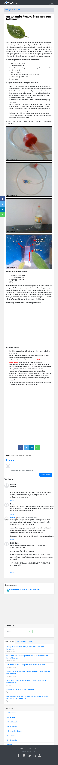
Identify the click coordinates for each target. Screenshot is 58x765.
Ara (30, 631)
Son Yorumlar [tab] (21, 642)
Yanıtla (12, 500)
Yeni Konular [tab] (9, 642)
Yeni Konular (10, 735)
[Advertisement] (29, 400)
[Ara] (16, 631)
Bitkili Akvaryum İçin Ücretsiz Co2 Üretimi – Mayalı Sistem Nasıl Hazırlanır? (28, 18)
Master (12, 517)
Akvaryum (16, 10)
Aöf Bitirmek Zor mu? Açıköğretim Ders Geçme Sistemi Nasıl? (26, 665)
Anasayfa (8, 10)
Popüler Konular (11, 726)
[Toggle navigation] (51, 3)
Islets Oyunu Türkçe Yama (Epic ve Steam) (20, 689)
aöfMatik (9, 745)
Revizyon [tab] (31, 642)
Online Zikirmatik (12, 722)
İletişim (22, 748)
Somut (36, 748)
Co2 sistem (28, 455)
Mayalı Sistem (14, 455)
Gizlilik (29, 748)
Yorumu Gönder (46, 475)
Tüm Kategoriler (11, 740)
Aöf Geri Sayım (11, 713)
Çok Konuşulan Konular (14, 731)
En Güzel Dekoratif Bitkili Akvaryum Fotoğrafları (24, 589)
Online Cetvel (10, 717)
